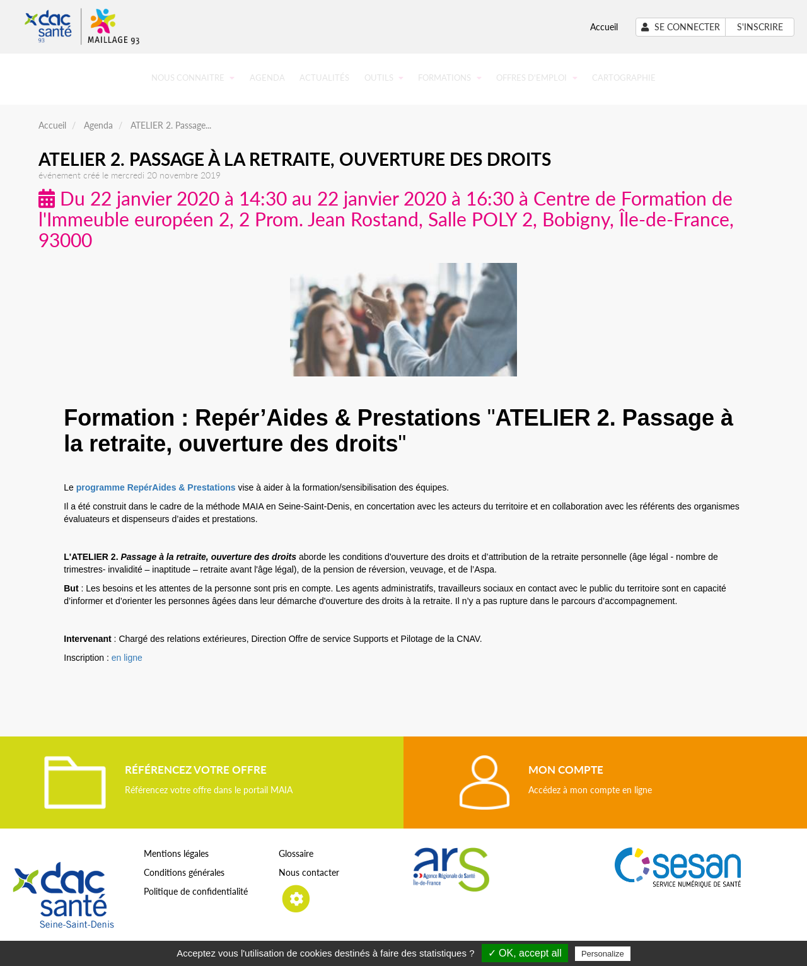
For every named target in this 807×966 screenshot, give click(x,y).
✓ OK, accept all (525, 953)
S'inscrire (760, 26)
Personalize (602, 953)
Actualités (324, 78)
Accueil (604, 26)
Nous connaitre (193, 78)
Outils (384, 78)
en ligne (127, 658)
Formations (449, 78)
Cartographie (624, 78)
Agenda (267, 78)
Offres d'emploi (536, 78)
